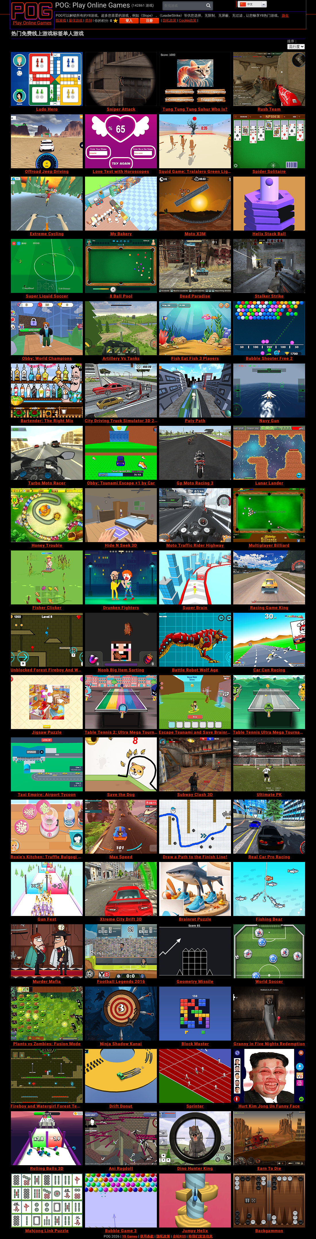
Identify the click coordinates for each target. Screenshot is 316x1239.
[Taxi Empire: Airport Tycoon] (47, 764)
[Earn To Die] (269, 1138)
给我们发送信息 (200, 1236)
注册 (149, 21)
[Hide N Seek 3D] (121, 515)
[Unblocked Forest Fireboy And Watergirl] (47, 639)
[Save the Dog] (121, 764)
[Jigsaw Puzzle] (47, 702)
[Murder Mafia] (47, 951)
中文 (246, 4)
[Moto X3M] (195, 203)
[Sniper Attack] (121, 79)
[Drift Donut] (121, 1076)
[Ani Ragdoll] (121, 1138)
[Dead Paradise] (195, 266)
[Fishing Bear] (269, 889)
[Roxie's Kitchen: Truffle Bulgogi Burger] (47, 826)
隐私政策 (169, 20)
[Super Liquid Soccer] (47, 266)
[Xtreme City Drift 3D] (121, 889)
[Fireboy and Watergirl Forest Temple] (47, 1076)
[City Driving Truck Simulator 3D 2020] (121, 390)
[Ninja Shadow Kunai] (121, 1013)
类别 (88, 20)
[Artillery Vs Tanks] (121, 328)
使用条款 (147, 1236)
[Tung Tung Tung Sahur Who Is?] (195, 79)
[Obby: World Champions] (47, 328)
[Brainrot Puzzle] (195, 889)
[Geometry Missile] (195, 951)
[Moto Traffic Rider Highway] (195, 515)
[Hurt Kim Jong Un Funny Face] (269, 1076)
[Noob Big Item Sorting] (121, 639)
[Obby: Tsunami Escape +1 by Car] (121, 453)
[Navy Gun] (269, 390)
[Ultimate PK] (269, 764)
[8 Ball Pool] (121, 266)
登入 (129, 21)
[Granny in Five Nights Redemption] (269, 1013)
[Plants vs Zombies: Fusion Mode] (47, 1013)
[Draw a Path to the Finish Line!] (195, 826)
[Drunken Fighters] (121, 577)
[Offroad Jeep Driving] (47, 141)
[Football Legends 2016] (121, 951)
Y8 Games (129, 1236)
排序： (292, 41)
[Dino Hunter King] (195, 1138)
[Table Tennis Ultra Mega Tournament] (269, 702)
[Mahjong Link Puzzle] (47, 1200)
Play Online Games (32, 23)
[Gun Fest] (47, 889)
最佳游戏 (75, 20)
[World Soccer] (269, 951)
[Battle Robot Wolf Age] (195, 639)
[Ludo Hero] (47, 79)
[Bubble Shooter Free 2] (269, 328)
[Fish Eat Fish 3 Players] (195, 328)
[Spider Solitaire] (269, 141)
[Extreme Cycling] (47, 203)
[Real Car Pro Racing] (269, 826)
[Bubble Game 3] (121, 1200)
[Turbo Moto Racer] (47, 453)
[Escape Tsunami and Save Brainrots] (195, 702)
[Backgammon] (269, 1200)
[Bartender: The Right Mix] (47, 390)
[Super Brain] (195, 577)
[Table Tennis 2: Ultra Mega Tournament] (121, 702)
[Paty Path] (195, 390)
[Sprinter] (195, 1076)
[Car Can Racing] (269, 639)
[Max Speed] (121, 826)
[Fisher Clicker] (47, 577)
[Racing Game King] (269, 577)
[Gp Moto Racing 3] (195, 453)
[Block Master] (195, 1013)
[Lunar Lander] (269, 453)
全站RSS (179, 1236)
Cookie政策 (187, 20)
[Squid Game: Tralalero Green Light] (195, 141)
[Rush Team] (269, 79)
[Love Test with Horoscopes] (121, 141)
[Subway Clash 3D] (195, 764)
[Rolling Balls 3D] (47, 1138)
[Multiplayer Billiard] (269, 515)
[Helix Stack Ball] (269, 203)
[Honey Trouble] (47, 515)
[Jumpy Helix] (195, 1200)
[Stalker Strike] (269, 266)
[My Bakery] (121, 203)
